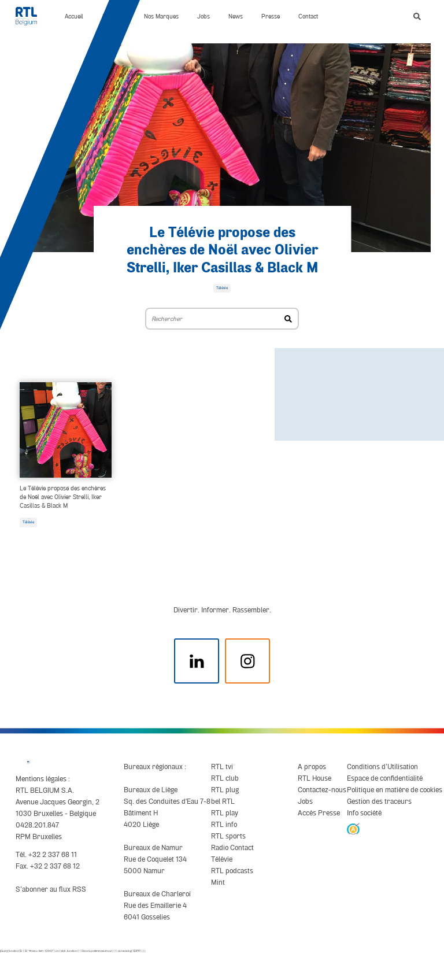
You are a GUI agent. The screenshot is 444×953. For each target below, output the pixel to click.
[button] (417, 16)
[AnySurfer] (353, 828)
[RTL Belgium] (31, 16)
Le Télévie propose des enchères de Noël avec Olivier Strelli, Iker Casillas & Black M (222, 251)
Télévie (28, 522)
